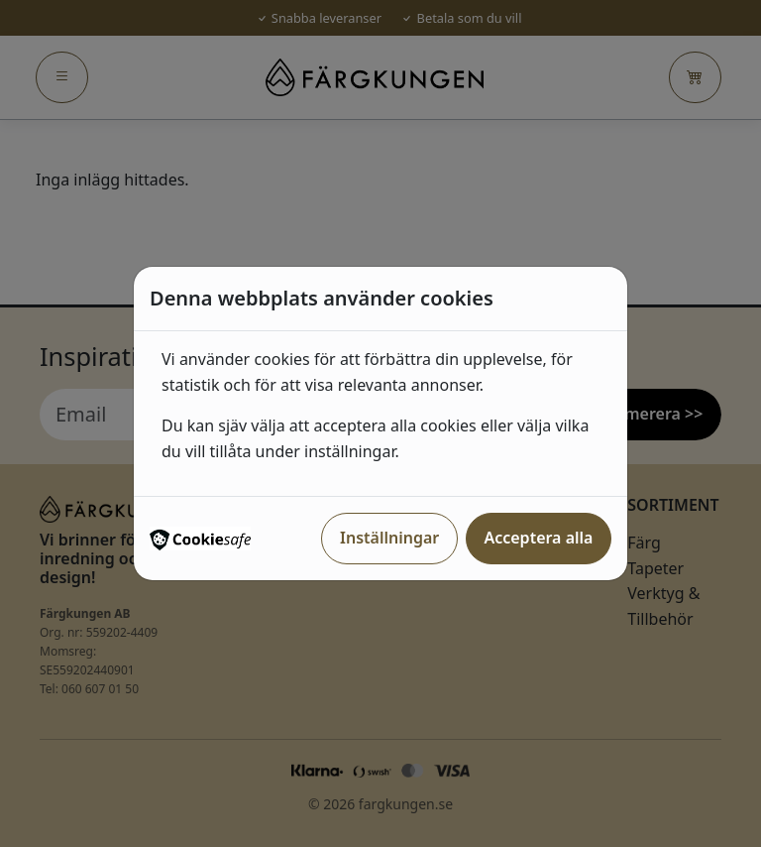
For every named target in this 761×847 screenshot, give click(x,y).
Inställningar (389, 537)
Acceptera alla (538, 537)
